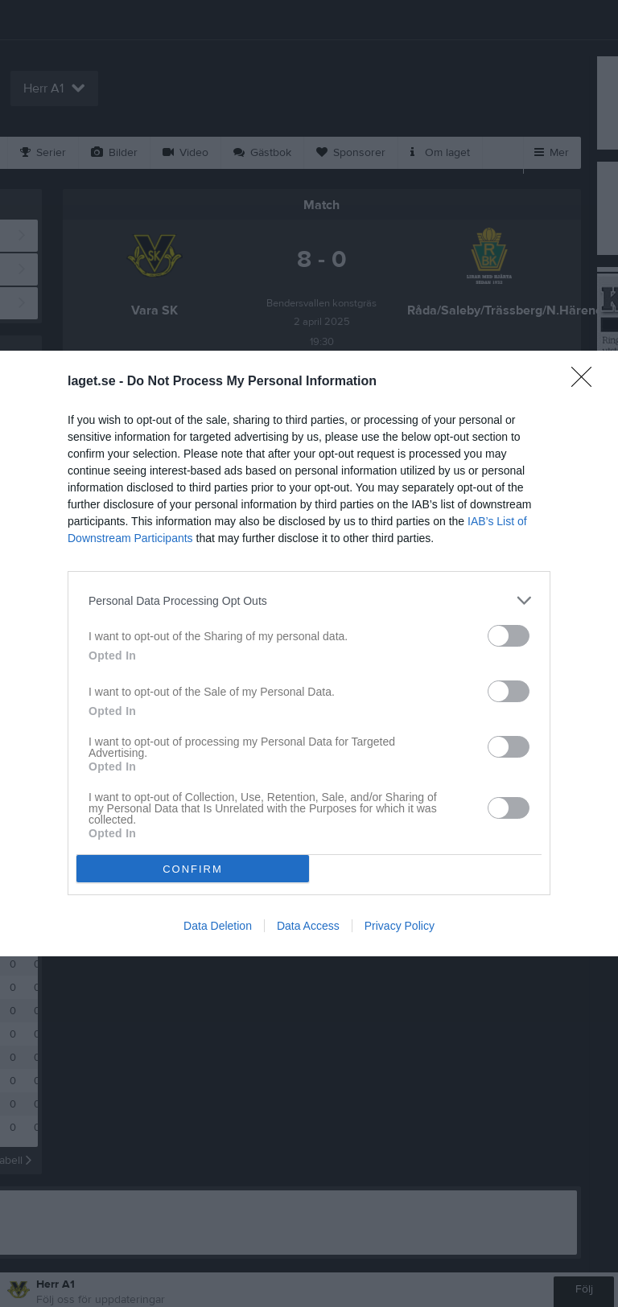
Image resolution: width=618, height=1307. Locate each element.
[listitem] (309, 600)
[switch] (508, 636)
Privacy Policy (400, 925)
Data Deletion (217, 925)
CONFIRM (193, 869)
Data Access (308, 925)
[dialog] (309, 653)
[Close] (586, 382)
